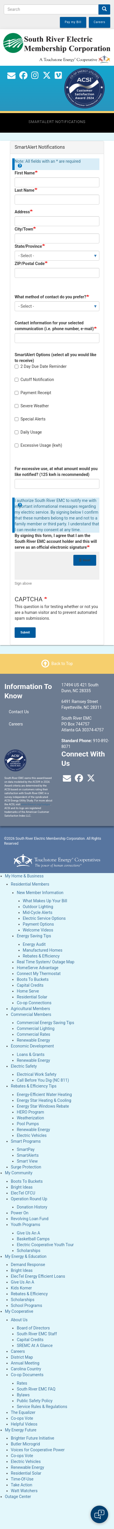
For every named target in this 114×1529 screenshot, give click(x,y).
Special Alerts (30, 419)
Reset (85, 560)
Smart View (27, 1161)
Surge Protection (26, 1167)
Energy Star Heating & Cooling (44, 1100)
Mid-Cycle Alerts (38, 912)
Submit (25, 632)
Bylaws (23, 1395)
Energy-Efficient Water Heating (44, 1094)
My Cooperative (19, 1311)
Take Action (21, 1485)
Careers (16, 724)
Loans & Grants (30, 1054)
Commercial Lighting (35, 1028)
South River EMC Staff (37, 1333)
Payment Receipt (33, 392)
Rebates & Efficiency (41, 956)
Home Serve (28, 991)
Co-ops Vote (22, 1418)
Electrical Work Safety (36, 1074)
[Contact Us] (11, 77)
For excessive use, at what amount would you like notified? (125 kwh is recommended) (56, 471)
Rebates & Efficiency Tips (33, 1086)
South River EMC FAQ (36, 1389)
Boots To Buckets (33, 979)
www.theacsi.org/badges (35, 804)
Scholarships (28, 1250)
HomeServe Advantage (37, 967)
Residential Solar (32, 997)
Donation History (32, 1207)
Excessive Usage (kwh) (38, 445)
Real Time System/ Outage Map (45, 962)
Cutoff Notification (34, 379)
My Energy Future (21, 1430)
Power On (19, 1213)
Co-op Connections (34, 1002)
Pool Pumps (28, 1123)
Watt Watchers (24, 1490)
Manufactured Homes (43, 950)
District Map (22, 1357)
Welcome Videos (38, 930)
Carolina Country (26, 1369)
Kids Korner (21, 1288)
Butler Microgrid (25, 1444)
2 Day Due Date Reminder (41, 366)
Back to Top (62, 663)
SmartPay (25, 1149)
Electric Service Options (44, 918)
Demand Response (28, 1264)
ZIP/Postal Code (30, 263)
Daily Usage (28, 432)
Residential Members (30, 884)
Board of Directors (33, 1328)
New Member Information (40, 892)
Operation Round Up (29, 1198)
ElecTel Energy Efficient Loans (38, 1276)
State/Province (28, 246)
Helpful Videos (24, 1424)
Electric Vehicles (31, 1135)
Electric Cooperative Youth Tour (45, 1244)
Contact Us (19, 711)
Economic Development (32, 1046)
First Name (25, 173)
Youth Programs (25, 1224)
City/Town (24, 229)
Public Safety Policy (34, 1400)
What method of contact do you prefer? (50, 297)
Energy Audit (34, 944)
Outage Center (18, 1496)
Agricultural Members (30, 1008)
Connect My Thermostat (39, 973)
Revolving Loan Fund (30, 1218)
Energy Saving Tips (34, 936)
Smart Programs (26, 1141)
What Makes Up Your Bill (45, 900)
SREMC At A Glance (34, 1345)
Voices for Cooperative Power (38, 1449)
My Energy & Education (25, 1256)
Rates (22, 1383)
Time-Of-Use (22, 1479)
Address (22, 211)
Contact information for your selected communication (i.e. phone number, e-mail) (54, 326)
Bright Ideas (21, 1187)
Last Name (24, 190)
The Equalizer (23, 1412)
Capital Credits (30, 985)
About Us (19, 1319)
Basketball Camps (33, 1239)
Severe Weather (32, 406)
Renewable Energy (33, 1040)
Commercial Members (31, 1014)
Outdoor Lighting (38, 906)
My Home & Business (24, 876)
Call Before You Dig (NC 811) (43, 1080)
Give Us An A (28, 1233)
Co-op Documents (27, 1374)
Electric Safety (24, 1066)
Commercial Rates (33, 1034)
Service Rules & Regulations (42, 1406)
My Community (18, 1172)
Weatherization (30, 1118)
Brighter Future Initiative (32, 1438)
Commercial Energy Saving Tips (45, 1022)
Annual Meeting (25, 1363)
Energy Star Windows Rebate (43, 1106)
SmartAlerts (28, 1155)
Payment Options (38, 924)
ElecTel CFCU (23, 1193)
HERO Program (30, 1112)
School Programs (26, 1305)
